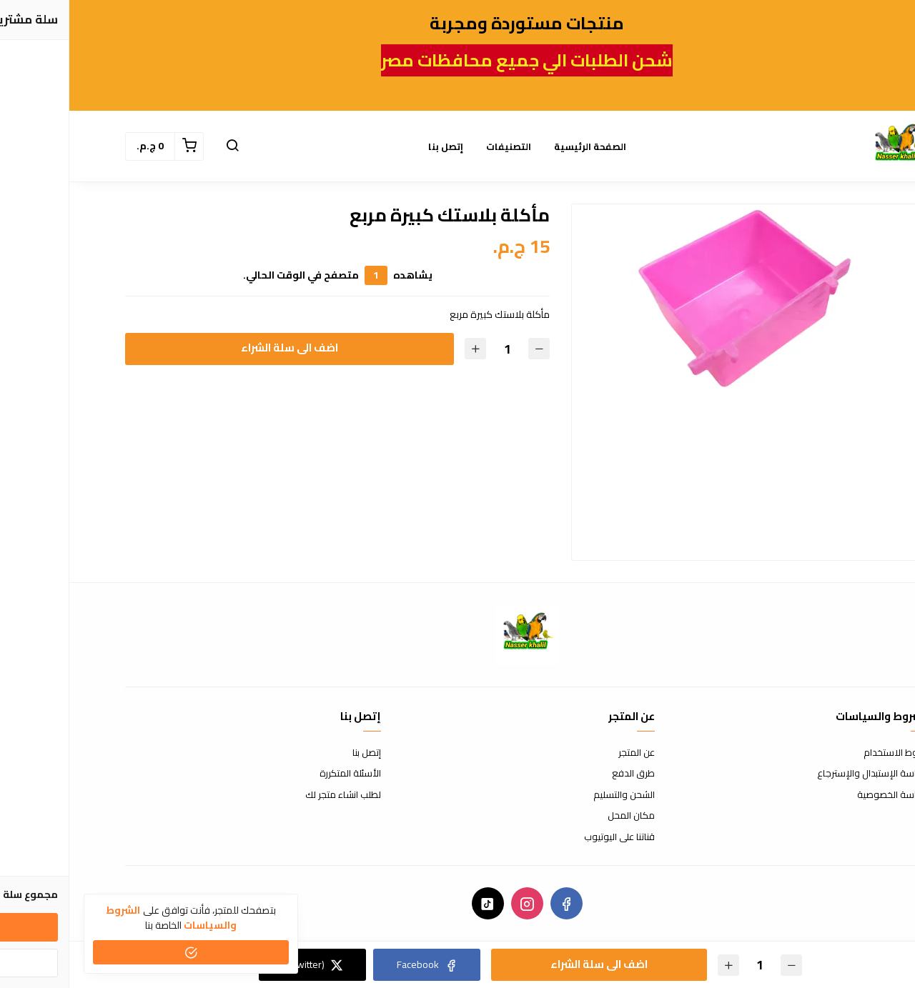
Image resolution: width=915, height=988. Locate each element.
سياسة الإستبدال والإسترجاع (803, 774)
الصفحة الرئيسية (521, 146)
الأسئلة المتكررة (281, 774)
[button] (163, 146)
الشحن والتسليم (554, 795)
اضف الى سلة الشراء (220, 347)
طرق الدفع (564, 774)
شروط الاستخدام (826, 753)
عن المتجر (567, 753)
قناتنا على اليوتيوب (550, 837)
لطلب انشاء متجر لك (274, 795)
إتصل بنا (376, 146)
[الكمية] (437, 349)
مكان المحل (561, 816)
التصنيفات (439, 146)
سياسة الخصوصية (823, 795)
